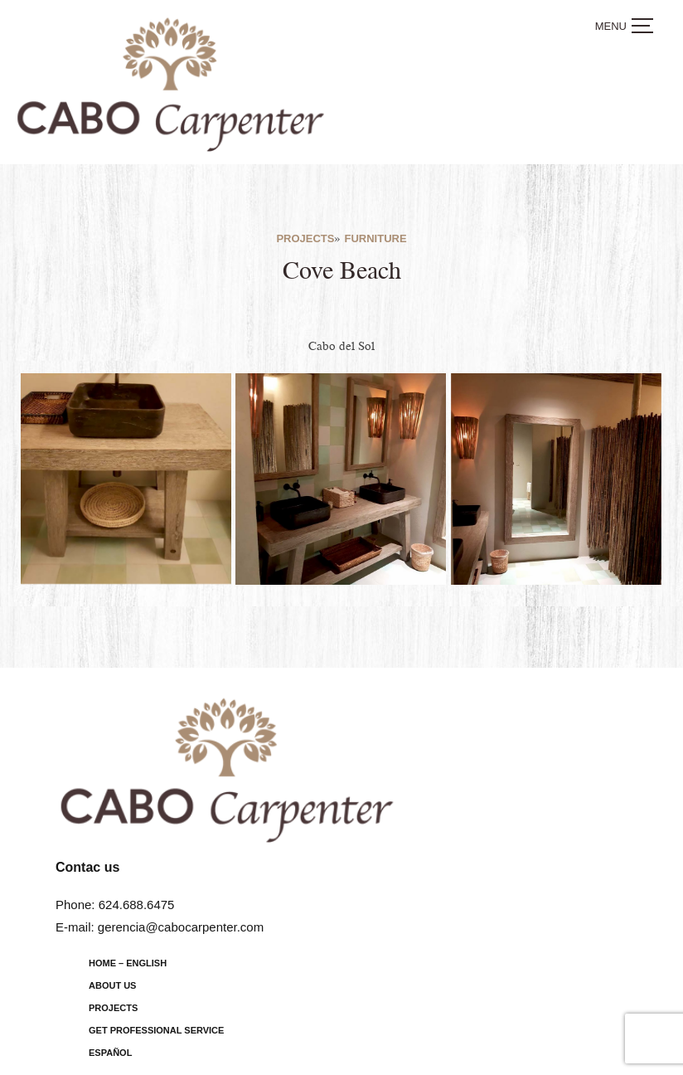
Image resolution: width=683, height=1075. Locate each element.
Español (110, 1053)
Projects (305, 238)
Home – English (128, 963)
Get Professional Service (156, 1030)
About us (112, 985)
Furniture (375, 238)
